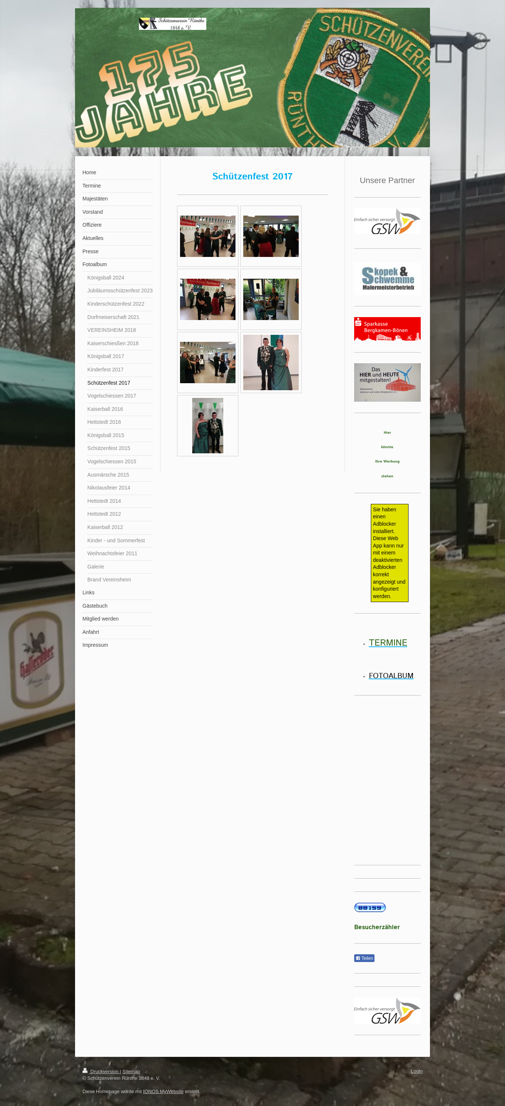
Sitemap (131, 1071)
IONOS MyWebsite (163, 1091)
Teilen (364, 958)
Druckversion (101, 1071)
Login (417, 1071)
